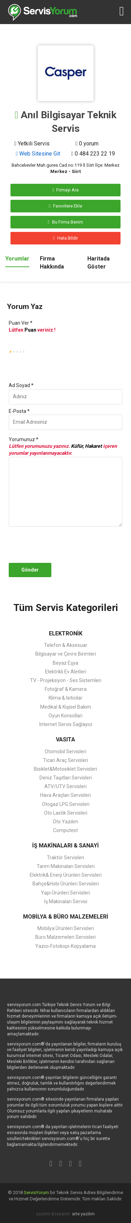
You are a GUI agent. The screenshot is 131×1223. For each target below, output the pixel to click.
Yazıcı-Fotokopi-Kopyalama (65, 946)
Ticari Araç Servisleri (65, 760)
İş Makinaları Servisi (65, 901)
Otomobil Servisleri (65, 751)
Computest (65, 830)
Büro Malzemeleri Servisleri (65, 937)
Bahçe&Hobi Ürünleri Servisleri (65, 883)
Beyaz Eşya (65, 663)
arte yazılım (83, 1213)
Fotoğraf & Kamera (66, 689)
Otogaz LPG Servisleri (65, 804)
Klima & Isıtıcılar (65, 698)
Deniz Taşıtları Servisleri (65, 777)
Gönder (30, 570)
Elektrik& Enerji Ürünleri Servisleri (66, 875)
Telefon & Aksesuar (65, 645)
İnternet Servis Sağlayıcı (65, 724)
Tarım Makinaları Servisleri (66, 866)
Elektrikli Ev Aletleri (65, 671)
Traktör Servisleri (65, 857)
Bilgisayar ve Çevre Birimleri (65, 654)
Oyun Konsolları (65, 715)
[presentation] (71, 544)
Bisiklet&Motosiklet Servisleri (65, 769)
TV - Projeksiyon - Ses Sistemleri (65, 680)
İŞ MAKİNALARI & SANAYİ (65, 845)
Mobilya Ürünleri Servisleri (65, 928)
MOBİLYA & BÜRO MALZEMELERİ (65, 916)
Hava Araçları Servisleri (65, 795)
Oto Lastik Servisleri (65, 813)
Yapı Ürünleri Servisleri (65, 893)
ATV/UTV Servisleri (65, 786)
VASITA (65, 739)
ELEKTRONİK (65, 633)
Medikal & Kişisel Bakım (65, 707)
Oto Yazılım (65, 821)
